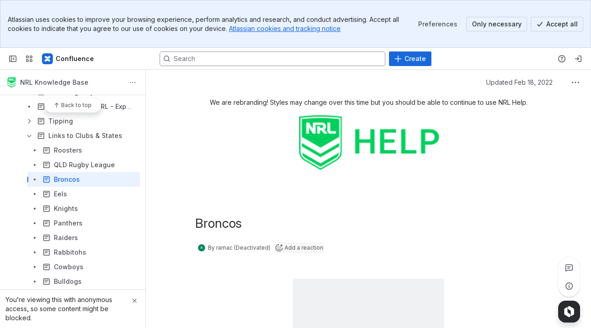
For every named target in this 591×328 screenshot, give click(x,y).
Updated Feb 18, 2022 (519, 82)
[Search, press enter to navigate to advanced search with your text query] (272, 58)
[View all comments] (569, 268)
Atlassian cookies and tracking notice (285, 28)
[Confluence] (68, 58)
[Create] (410, 58)
